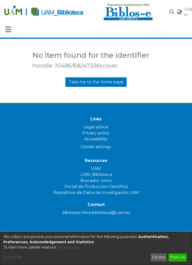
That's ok (177, 257)
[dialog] (96, 248)
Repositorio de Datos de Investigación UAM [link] (96, 192)
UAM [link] (96, 168)
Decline (158, 257)
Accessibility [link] (96, 139)
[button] (172, 12)
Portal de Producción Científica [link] (96, 186)
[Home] (51, 12)
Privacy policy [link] (96, 133)
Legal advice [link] (96, 127)
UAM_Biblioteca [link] (96, 174)
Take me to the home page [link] (96, 82)
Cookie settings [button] (96, 146)
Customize (13, 257)
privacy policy (68, 247)
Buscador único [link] (96, 180)
